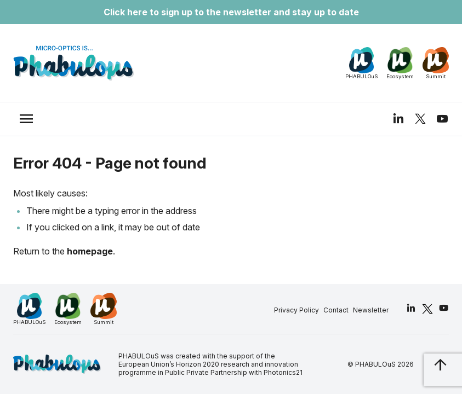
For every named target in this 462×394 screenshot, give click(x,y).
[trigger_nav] (26, 119)
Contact (336, 310)
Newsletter (371, 310)
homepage (90, 251)
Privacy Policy (296, 310)
